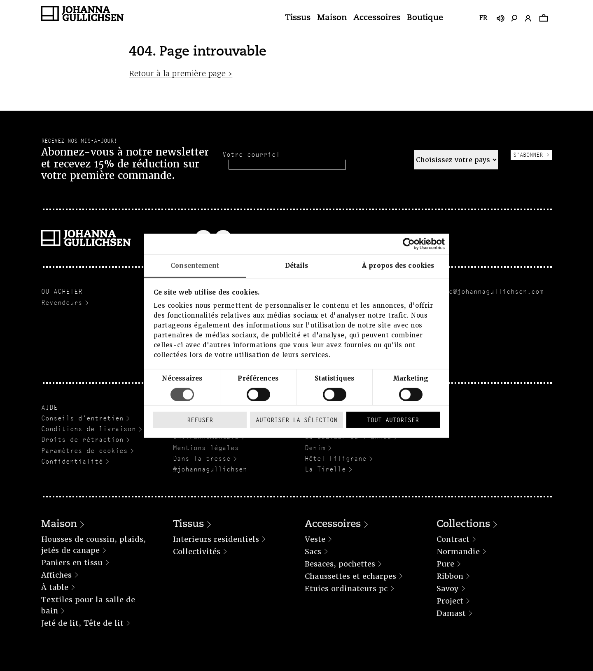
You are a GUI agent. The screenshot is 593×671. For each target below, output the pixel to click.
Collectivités (196, 551)
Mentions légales (206, 447)
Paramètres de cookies (84, 450)
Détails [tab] (296, 265)
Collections (463, 524)
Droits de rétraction (82, 439)
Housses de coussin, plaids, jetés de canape (93, 544)
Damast (451, 613)
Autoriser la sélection (296, 420)
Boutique (425, 18)
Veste (315, 539)
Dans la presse (202, 458)
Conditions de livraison (88, 429)
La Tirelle (325, 469)
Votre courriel (251, 154)
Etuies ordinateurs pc (346, 588)
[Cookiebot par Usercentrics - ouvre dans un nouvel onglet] (409, 243)
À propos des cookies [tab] (398, 265)
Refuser (200, 420)
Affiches (56, 575)
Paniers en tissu (72, 562)
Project (450, 601)
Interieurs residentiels (216, 539)
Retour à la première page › (180, 73)
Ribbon (450, 576)
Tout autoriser (393, 420)
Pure (445, 564)
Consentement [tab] (194, 265)
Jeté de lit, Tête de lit (82, 623)
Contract (453, 539)
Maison (332, 18)
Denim (315, 447)
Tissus (298, 18)
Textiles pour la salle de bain (88, 605)
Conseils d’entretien (82, 418)
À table (54, 587)
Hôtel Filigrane (336, 458)
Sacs (313, 551)
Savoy (448, 588)
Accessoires (376, 18)
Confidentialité (72, 461)
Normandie (458, 551)
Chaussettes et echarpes (350, 576)
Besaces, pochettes (340, 564)
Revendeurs (61, 302)
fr (483, 18)
